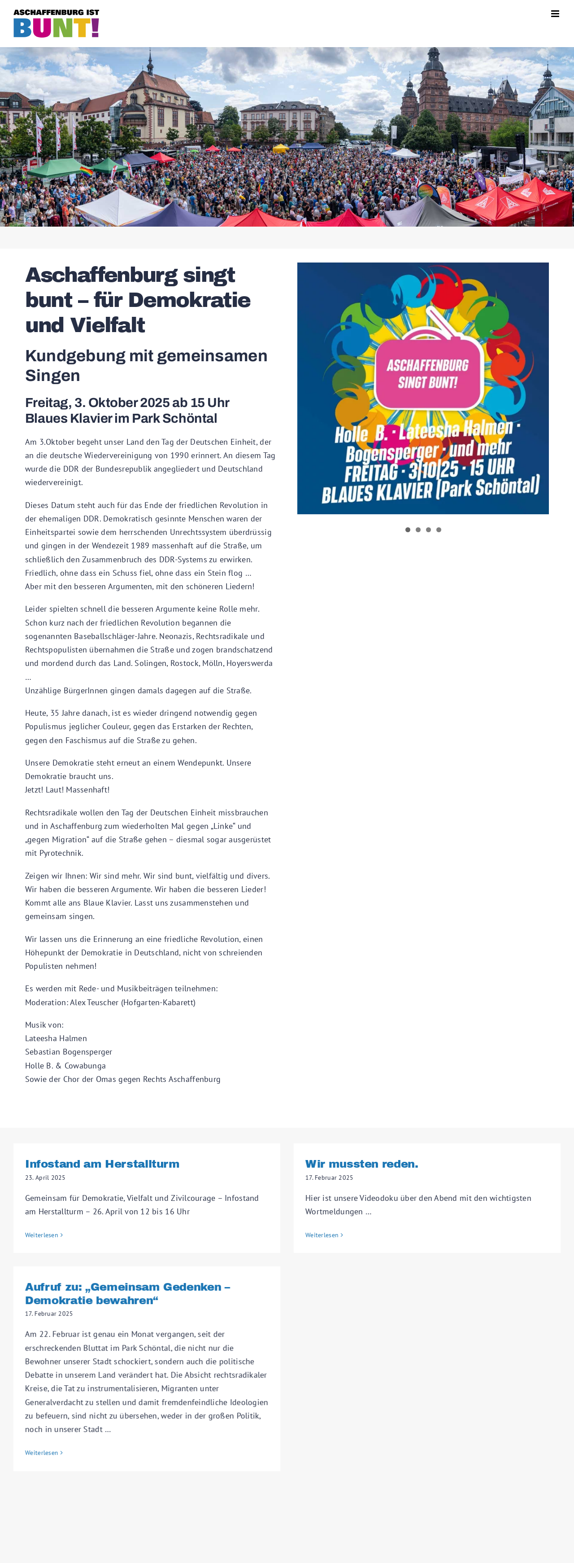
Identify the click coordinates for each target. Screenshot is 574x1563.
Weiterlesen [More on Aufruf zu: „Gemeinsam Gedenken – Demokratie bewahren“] (78, 1441)
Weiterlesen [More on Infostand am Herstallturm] (41, 1235)
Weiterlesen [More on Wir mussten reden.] (312, 1235)
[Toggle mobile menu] (556, 13)
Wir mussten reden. (352, 1164)
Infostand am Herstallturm (102, 1164)
